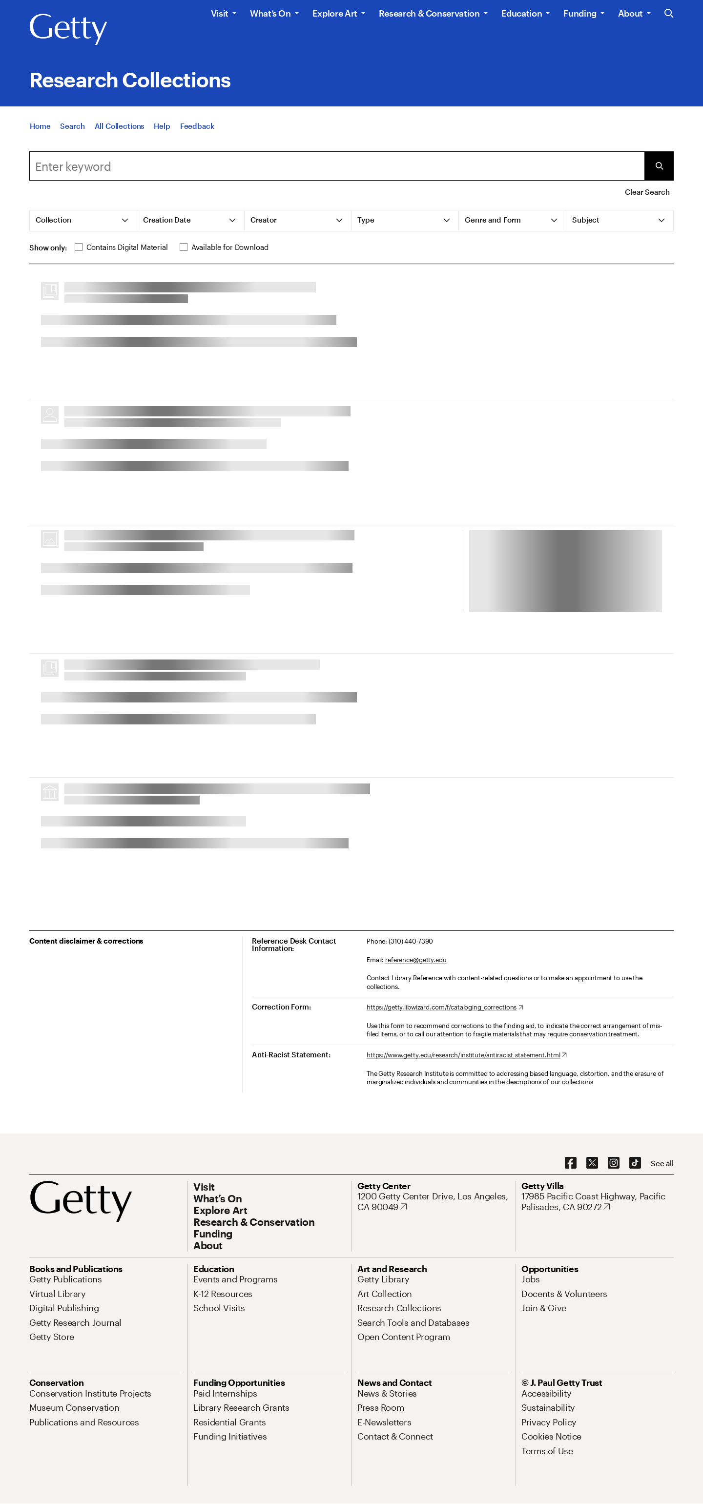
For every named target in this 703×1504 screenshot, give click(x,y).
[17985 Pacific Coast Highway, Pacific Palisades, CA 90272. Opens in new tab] (597, 1201)
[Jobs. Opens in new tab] (530, 1279)
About (630, 13)
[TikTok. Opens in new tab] (635, 1163)
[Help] (162, 128)
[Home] (40, 128)
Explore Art (334, 13)
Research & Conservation (429, 13)
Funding (579, 13)
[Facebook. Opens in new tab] (571, 1163)
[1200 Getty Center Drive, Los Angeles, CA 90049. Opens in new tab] (433, 1201)
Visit (219, 13)
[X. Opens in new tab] (592, 1163)
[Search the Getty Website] (669, 14)
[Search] (72, 128)
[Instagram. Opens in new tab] (614, 1163)
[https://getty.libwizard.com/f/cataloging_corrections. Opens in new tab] (445, 1007)
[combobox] (336, 166)
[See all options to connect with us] (662, 1163)
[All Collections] (120, 128)
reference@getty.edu (416, 960)
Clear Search (647, 191)
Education (521, 13)
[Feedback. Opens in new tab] (197, 128)
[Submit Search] (659, 166)
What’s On (270, 13)
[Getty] (68, 30)
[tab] (83, 220)
